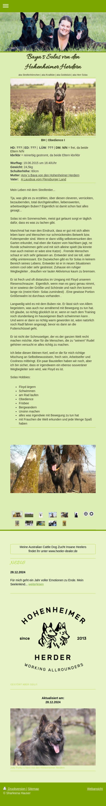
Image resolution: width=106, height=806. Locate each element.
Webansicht (95, 788)
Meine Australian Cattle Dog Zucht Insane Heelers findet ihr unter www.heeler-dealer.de (53, 549)
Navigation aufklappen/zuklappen (53, 5)
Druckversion (14, 788)
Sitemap (33, 788)
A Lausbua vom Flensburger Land (43, 179)
